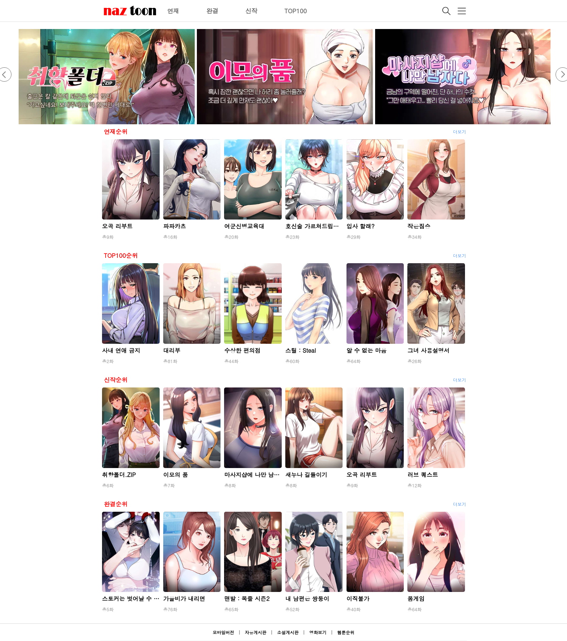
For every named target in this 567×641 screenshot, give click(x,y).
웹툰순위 (345, 632)
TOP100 (295, 10)
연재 (173, 10)
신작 (251, 10)
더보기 (459, 132)
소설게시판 (288, 632)
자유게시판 (255, 632)
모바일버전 (223, 632)
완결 (212, 10)
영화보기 (317, 632)
